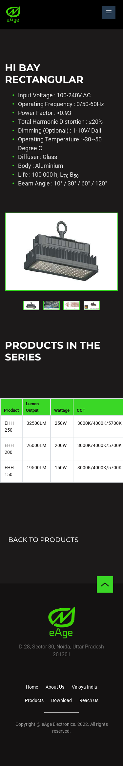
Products (34, 700)
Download (61, 700)
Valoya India (84, 687)
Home (32, 687)
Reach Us (88, 700)
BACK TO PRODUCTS (41, 540)
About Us (55, 687)
